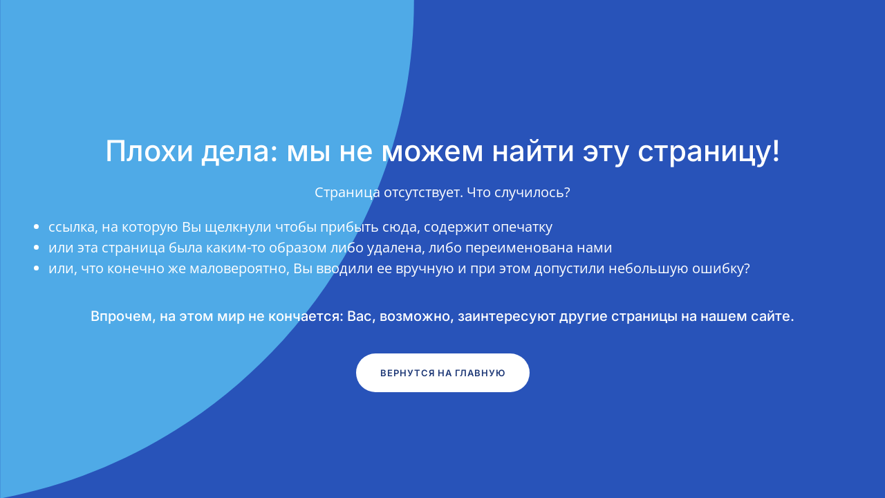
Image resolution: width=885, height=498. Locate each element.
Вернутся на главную (442, 372)
